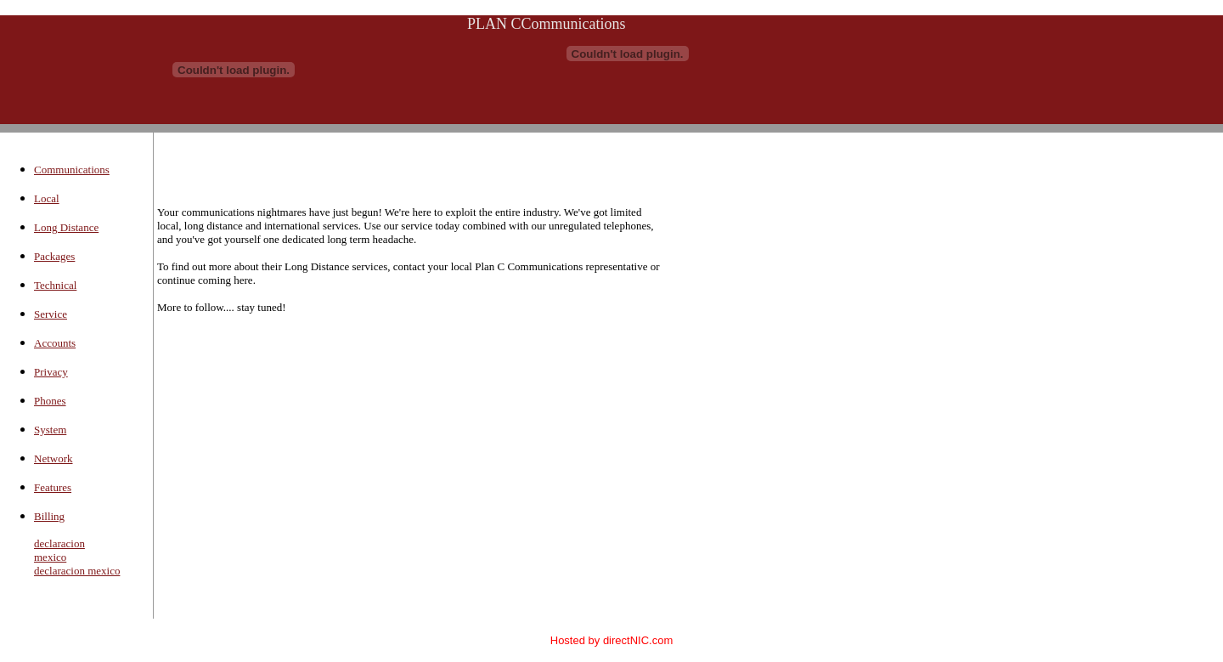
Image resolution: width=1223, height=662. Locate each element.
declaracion (59, 543)
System (50, 429)
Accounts (55, 343)
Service (50, 314)
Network (53, 458)
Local (46, 198)
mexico (50, 557)
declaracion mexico (77, 570)
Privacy (51, 371)
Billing (49, 516)
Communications (72, 169)
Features (52, 487)
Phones (50, 400)
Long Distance (66, 227)
